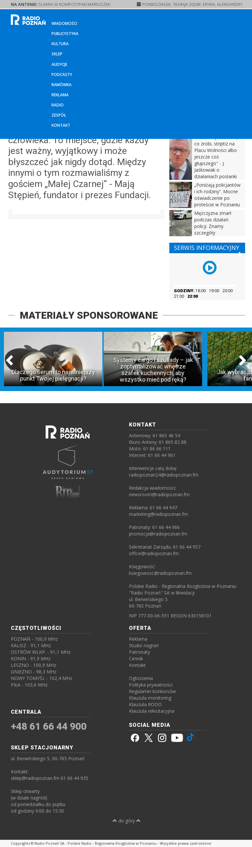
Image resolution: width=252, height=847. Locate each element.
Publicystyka (65, 33)
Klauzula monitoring (150, 698)
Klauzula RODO (145, 704)
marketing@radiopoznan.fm (158, 514)
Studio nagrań (144, 645)
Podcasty (62, 74)
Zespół (59, 115)
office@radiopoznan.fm (154, 553)
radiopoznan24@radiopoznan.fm (164, 475)
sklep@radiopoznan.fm (35, 778)
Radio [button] (58, 105)
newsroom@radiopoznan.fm (159, 494)
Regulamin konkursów (152, 691)
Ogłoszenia (141, 678)
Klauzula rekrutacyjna (151, 711)
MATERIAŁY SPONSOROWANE (89, 315)
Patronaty (139, 652)
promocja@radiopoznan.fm (158, 534)
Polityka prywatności (151, 685)
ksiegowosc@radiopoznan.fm (160, 573)
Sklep (57, 54)
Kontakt (61, 125)
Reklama (60, 95)
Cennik (136, 658)
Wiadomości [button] (64, 23)
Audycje (59, 64)
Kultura (60, 44)
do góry (127, 821)
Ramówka (62, 84)
